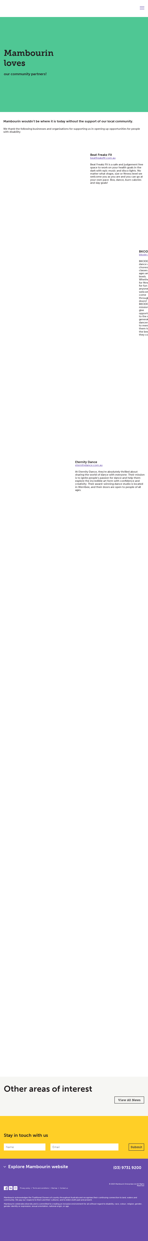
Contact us (64, 1188)
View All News (129, 1100)
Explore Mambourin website (38, 1166)
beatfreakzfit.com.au (103, 158)
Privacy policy (25, 1188)
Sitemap (54, 1188)
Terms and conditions (41, 1188)
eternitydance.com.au (89, 465)
